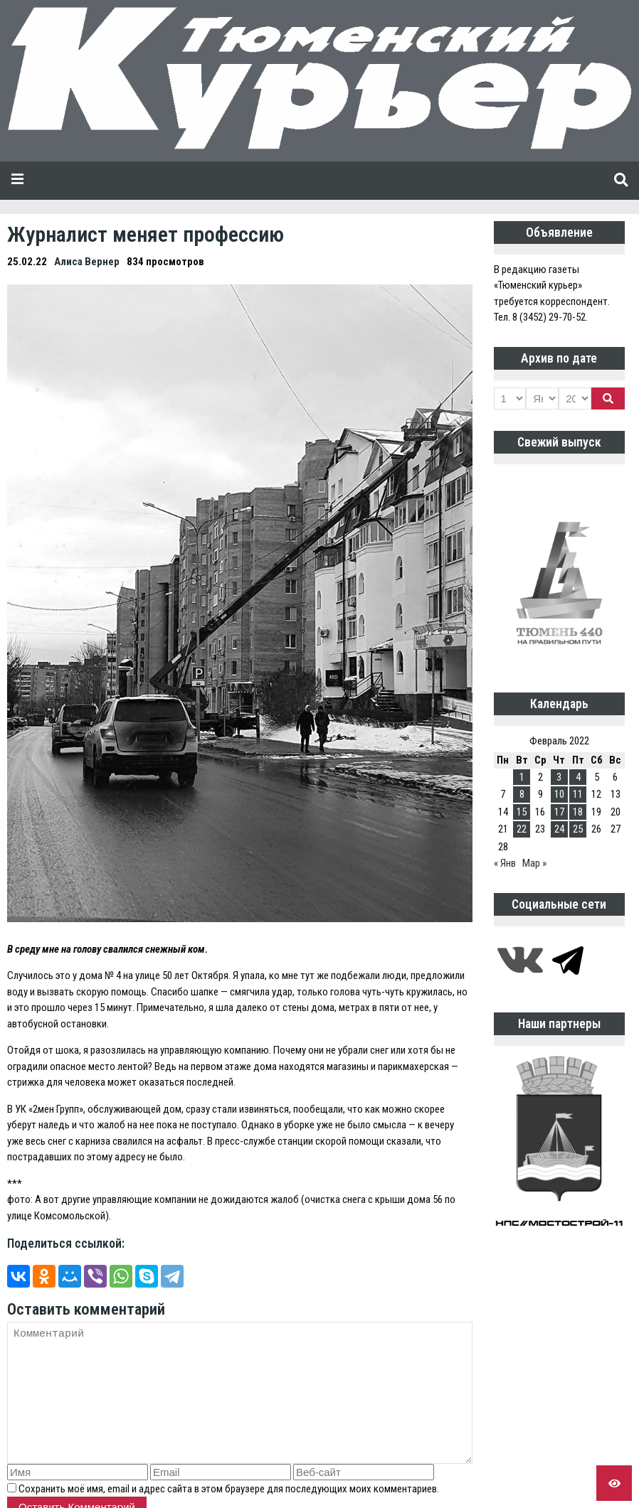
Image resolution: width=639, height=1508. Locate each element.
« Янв (505, 863)
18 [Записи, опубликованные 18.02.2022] (578, 812)
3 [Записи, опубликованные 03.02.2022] (558, 777)
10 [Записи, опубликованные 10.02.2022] (559, 794)
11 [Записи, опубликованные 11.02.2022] (578, 794)
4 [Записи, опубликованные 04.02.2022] (578, 777)
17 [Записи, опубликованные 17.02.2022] (559, 812)
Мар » (534, 863)
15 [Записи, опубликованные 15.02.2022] (522, 812)
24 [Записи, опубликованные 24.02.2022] (559, 829)
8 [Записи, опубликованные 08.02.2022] (521, 794)
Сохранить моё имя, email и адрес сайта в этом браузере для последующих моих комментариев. (229, 1488)
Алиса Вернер (87, 261)
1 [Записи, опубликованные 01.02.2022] (521, 777)
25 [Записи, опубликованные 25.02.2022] (578, 829)
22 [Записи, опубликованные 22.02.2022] (522, 829)
